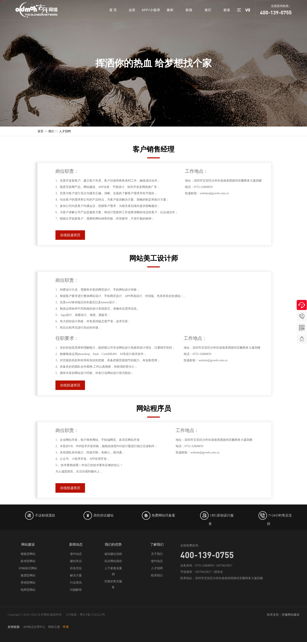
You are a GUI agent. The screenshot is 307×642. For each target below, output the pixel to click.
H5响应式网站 (28, 568)
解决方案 (76, 575)
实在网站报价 (113, 561)
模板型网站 (28, 554)
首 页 (113, 10)
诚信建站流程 (113, 554)
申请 (66, 627)
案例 (170, 10)
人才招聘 (65, 131)
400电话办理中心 (34, 627)
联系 (227, 10)
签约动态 (76, 554)
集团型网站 (28, 575)
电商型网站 (28, 589)
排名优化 (76, 568)
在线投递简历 (70, 235)
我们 (208, 10)
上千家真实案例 (113, 571)
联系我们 (157, 575)
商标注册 (54, 627)
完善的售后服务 (113, 584)
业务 (132, 10)
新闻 (189, 10)
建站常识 (76, 561)
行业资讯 (76, 582)
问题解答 (76, 589)
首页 (40, 131)
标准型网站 (28, 561)
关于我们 (157, 554)
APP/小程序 (151, 10)
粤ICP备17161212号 (92, 614)
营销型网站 (28, 582)
